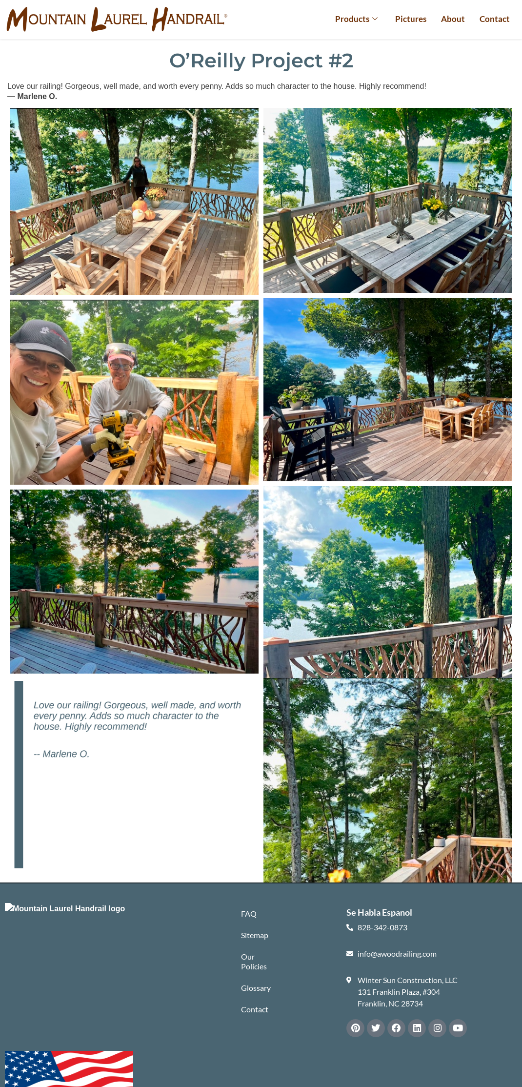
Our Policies (254, 963)
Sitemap (254, 936)
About (453, 19)
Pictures (410, 19)
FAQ (249, 914)
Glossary (256, 991)
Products (356, 19)
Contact (495, 19)
